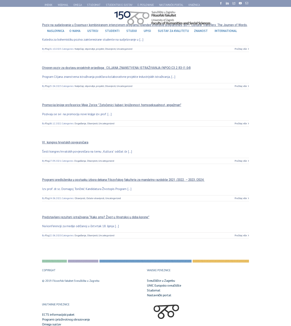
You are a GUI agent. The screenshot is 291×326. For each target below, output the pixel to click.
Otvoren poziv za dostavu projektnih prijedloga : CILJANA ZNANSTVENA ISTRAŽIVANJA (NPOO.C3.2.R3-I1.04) (116, 68)
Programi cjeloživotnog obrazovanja (66, 319)
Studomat (153, 290)
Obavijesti (110, 48)
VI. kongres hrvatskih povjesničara (65, 142)
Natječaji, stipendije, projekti (89, 48)
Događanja (80, 123)
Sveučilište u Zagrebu (161, 281)
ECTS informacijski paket (58, 314)
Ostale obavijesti (95, 198)
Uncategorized (124, 48)
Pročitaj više (241, 48)
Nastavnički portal (159, 295)
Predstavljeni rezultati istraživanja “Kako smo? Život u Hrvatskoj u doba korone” (95, 217)
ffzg (47, 48)
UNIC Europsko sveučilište (164, 285)
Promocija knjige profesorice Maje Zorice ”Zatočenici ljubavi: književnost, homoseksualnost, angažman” (111, 105)
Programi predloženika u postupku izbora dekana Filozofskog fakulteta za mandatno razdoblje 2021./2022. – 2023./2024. (123, 180)
